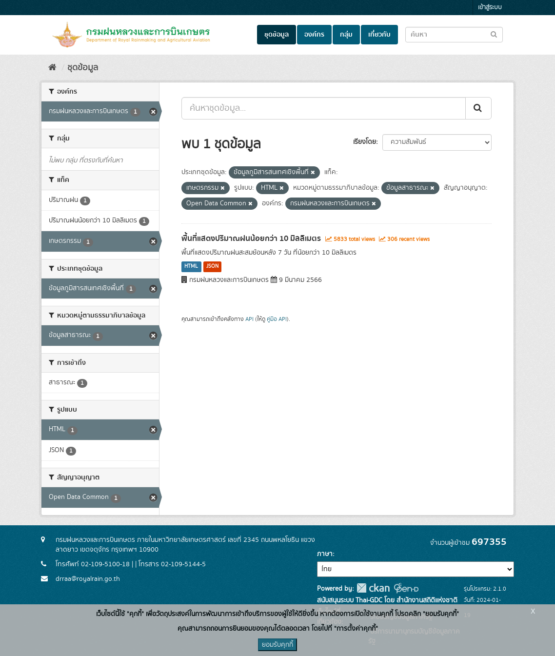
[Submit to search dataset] (494, 34)
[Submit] (478, 108)
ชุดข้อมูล (276, 34)
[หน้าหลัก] (52, 67)
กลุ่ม (346, 34)
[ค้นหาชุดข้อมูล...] (323, 108)
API (249, 319)
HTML (191, 267)
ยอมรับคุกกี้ (277, 645)
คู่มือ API (277, 319)
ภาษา (325, 554)
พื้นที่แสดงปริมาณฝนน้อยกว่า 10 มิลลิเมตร (251, 238)
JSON (212, 267)
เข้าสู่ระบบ (490, 7)
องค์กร (314, 34)
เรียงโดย (364, 142)
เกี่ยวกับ (379, 34)
